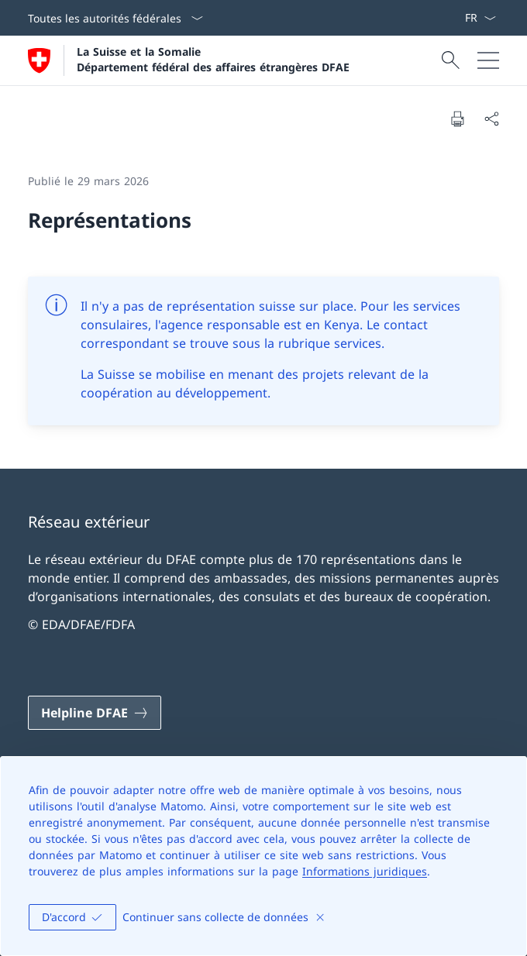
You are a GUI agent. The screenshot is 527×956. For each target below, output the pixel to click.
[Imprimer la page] (457, 118)
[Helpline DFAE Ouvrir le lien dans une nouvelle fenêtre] (94, 713)
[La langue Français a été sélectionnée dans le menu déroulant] (480, 18)
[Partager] (491, 118)
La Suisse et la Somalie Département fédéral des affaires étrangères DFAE (213, 59)
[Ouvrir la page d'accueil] (189, 60)
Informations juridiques (364, 871)
